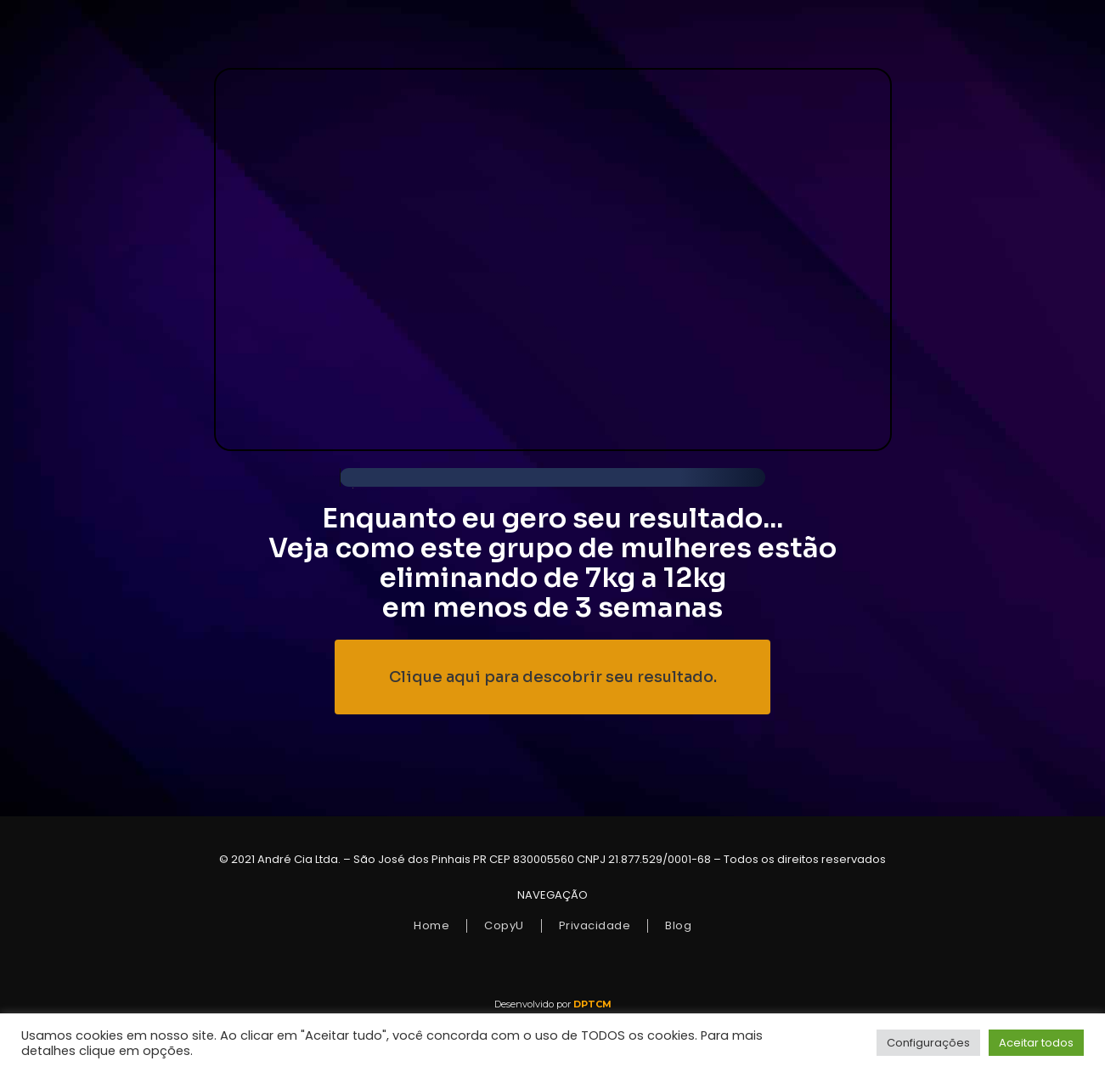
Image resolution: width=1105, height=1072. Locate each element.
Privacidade (595, 925)
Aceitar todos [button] (1036, 1043)
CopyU (504, 925)
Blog (678, 925)
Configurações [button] (928, 1043)
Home (431, 925)
